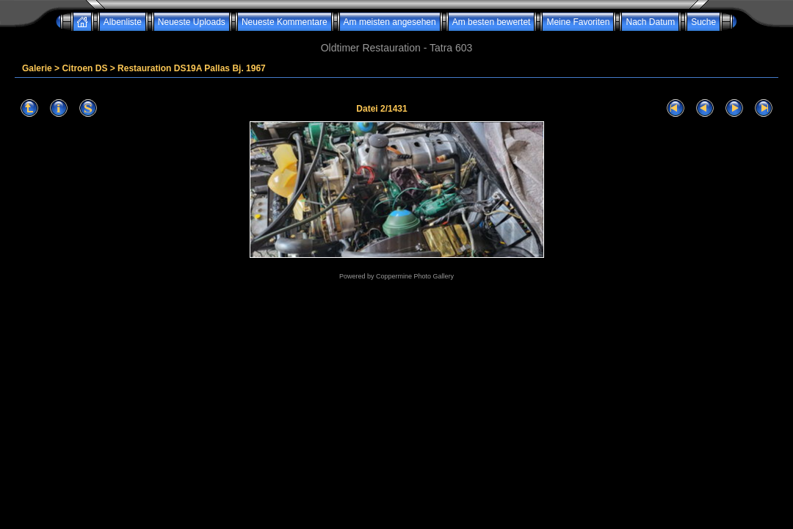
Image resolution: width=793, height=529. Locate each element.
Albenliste (123, 22)
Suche (703, 22)
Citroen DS (84, 68)
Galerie (37, 68)
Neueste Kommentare (284, 22)
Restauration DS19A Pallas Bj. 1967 (191, 68)
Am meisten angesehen (390, 22)
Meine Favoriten (577, 22)
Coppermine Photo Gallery (415, 276)
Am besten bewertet (491, 22)
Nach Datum (650, 22)
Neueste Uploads (191, 22)
